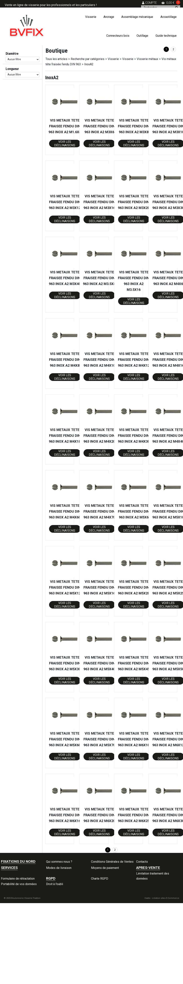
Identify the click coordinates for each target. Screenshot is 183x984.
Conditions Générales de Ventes (112, 861)
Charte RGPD (99, 878)
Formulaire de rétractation (18, 878)
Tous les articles (56, 59)
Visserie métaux (147, 59)
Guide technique (166, 35)
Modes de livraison (58, 868)
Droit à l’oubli (54, 884)
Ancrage (108, 17)
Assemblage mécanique (137, 17)
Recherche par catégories (87, 59)
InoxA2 (88, 64)
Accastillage (168, 17)
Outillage (142, 35)
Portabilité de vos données (19, 884)
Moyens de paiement (105, 868)
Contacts (142, 861)
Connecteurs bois (117, 35)
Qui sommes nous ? (59, 861)
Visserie (90, 17)
